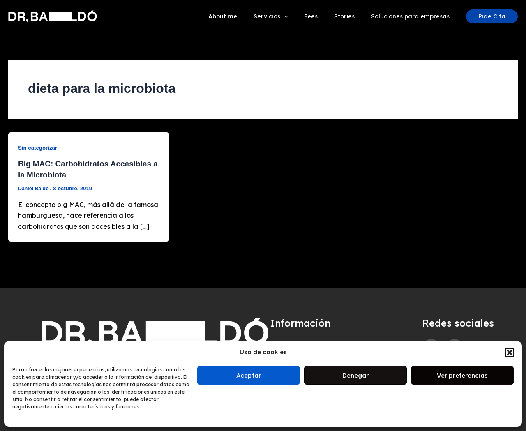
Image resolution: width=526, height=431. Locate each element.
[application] (301, 16)
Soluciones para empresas (413, 16)
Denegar (355, 375)
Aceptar (248, 375)
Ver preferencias (462, 375)
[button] (509, 352)
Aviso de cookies (301, 338)
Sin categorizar (38, 147)
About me (245, 16)
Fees (323, 16)
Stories (351, 16)
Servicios (288, 16)
